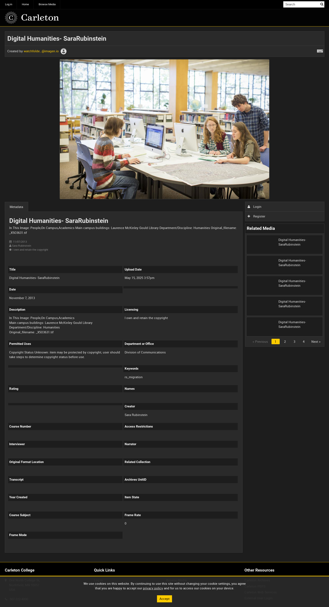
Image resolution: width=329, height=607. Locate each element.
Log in (8, 4)
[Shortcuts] (320, 50)
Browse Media (47, 4)
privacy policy (153, 588)
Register (256, 216)
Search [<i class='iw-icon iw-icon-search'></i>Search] (321, 4)
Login (254, 206)
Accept (164, 599)
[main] (164, 294)
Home (25, 4)
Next (316, 341)
